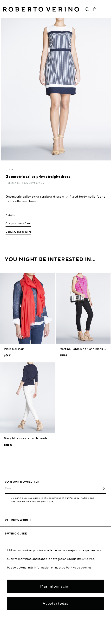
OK (102, 488)
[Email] (52, 488)
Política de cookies (78, 567)
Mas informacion (55, 586)
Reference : (14, 182)
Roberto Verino (41, 9)
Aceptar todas (55, 603)
